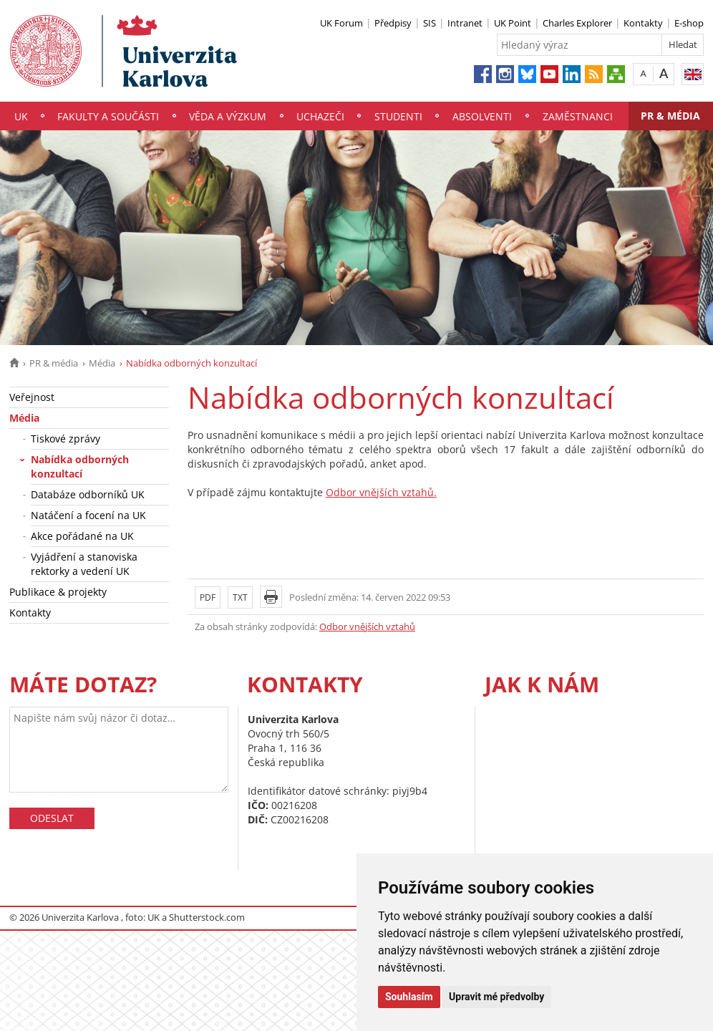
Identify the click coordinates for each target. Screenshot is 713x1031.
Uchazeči (320, 116)
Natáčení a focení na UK (88, 515)
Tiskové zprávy (65, 438)
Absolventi (482, 116)
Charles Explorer (577, 22)
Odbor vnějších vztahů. (381, 492)
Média (102, 363)
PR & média (670, 115)
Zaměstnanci (578, 116)
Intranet (464, 22)
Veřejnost (31, 397)
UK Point (512, 22)
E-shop (689, 22)
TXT (240, 597)
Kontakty (643, 22)
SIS (429, 22)
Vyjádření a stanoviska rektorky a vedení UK (84, 564)
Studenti (398, 116)
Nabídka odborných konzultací (80, 466)
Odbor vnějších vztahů (367, 626)
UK (21, 116)
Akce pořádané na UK (82, 536)
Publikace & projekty (58, 592)
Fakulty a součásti (108, 116)
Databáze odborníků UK (88, 494)
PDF (207, 597)
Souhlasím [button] (409, 996)
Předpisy (393, 22)
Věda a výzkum (227, 116)
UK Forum (341, 22)
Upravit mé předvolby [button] (496, 996)
